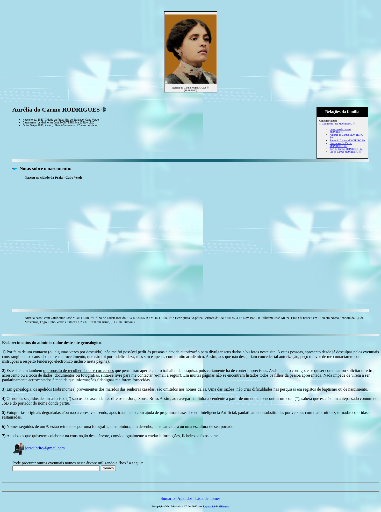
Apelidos (184, 498)
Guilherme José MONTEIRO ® (338, 123)
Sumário (168, 498)
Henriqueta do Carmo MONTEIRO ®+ (341, 145)
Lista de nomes (207, 498)
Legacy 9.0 (209, 506)
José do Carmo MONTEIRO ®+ (346, 149)
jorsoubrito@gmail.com (38, 448)
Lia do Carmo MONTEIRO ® (345, 151)
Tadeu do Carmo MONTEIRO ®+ (347, 140)
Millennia (224, 506)
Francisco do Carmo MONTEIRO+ (340, 130)
